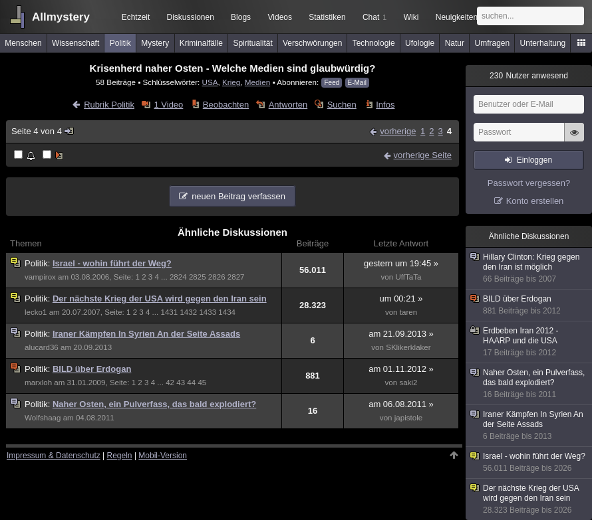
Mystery (155, 43)
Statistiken (327, 17)
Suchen (342, 105)
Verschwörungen (312, 43)
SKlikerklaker (408, 347)
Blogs (241, 17)
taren (408, 312)
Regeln (119, 455)
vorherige (398, 131)
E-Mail (357, 82)
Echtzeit (136, 17)
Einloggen (534, 160)
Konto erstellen (535, 201)
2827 (236, 277)
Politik (120, 43)
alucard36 (42, 347)
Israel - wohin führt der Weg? (112, 263)
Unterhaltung (543, 43)
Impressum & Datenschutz (53, 455)
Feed (331, 82)
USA (210, 82)
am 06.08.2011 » (401, 404)
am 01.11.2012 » (401, 369)
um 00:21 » (400, 298)
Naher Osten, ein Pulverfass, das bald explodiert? (154, 404)
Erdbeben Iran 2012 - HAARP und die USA (529, 342)
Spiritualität (252, 43)
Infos (385, 105)
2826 (216, 277)
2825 (197, 277)
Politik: (39, 263)
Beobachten (226, 105)
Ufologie (419, 43)
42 (170, 383)
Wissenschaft (75, 43)
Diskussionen (190, 17)
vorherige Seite (423, 155)
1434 (226, 312)
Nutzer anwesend (529, 75)
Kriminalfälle (201, 43)
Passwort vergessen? (529, 183)
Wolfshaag (43, 418)
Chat (374, 17)
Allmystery (61, 17)
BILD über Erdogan (92, 369)
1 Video (168, 105)
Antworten (288, 105)
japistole (408, 418)
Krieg (231, 82)
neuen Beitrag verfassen (238, 196)
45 (202, 383)
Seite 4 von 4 (42, 131)
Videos (280, 17)
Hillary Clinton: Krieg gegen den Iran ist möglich (529, 268)
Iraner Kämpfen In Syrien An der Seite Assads (146, 334)
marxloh (38, 383)
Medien (257, 82)
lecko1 (36, 312)
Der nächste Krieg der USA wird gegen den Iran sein (160, 298)
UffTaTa (408, 277)
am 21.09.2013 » (401, 334)
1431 (169, 312)
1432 (188, 312)
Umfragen (492, 43)
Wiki (411, 17)
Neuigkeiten (457, 17)
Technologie (374, 43)
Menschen (23, 43)
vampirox (40, 277)
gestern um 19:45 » (401, 263)
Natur (454, 43)
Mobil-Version (162, 455)
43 (180, 383)
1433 (207, 312)
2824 (178, 277)
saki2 (408, 383)
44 (191, 383)
